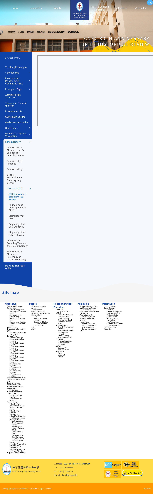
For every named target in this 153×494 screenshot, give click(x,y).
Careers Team (63, 332)
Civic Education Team (66, 315)
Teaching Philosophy (16, 67)
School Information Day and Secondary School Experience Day (88, 308)
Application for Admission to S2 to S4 (89, 312)
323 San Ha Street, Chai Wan (77, 463)
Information (140, 8)
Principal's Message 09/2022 (17, 358)
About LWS (36, 8)
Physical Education (65, 341)
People (57, 8)
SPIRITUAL (60, 309)
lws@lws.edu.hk (69, 475)
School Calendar (110, 306)
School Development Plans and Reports (114, 312)
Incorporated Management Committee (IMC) (14, 81)
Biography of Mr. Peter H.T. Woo (17, 233)
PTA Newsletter (88, 327)
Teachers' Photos (40, 324)
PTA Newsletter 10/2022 (15, 372)
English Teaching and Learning (65, 328)
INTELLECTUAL (61, 325)
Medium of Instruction (17, 122)
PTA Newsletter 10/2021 (15, 375)
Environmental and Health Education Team (65, 322)
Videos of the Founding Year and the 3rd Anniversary (17, 243)
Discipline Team (63, 316)
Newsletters (84, 322)
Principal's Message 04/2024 (17, 351)
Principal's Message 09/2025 (17, 340)
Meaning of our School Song (18, 312)
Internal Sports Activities (63, 343)
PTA (32, 327)
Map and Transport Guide (15, 267)
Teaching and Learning (66, 330)
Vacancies (107, 329)
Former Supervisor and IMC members (18, 333)
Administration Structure (13, 96)
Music (60, 353)
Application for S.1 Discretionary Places (87, 316)
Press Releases (109, 308)
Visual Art (61, 355)
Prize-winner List (14, 111)
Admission (121, 8)
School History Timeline (14, 162)
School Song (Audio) (17, 310)
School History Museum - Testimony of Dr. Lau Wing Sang (16, 255)
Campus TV (62, 348)
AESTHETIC (60, 351)
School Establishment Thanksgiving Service (14, 178)
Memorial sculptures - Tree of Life (16, 135)
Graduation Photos (41, 322)
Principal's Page (13, 89)
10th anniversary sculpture (16, 396)
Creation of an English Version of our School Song (18, 324)
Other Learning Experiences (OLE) (64, 336)
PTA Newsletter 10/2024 (15, 365)
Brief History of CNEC (16, 217)
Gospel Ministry (63, 311)
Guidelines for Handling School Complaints (112, 318)
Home (15, 8)
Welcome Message (16, 337)
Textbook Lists (112, 315)
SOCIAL (58, 346)
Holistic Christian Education (100, 8)
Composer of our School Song (16, 316)
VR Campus (14, 390)
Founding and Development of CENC (17, 207)
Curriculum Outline (15, 116)
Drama (60, 356)
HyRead (61, 334)
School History (13, 141)
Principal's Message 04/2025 (17, 344)
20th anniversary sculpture (16, 399)
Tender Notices (110, 327)
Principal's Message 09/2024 (17, 347)
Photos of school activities (40, 319)
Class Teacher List (38, 311)
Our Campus (11, 127)
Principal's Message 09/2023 (17, 354)
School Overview (88, 324)
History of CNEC (15, 188)
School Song (12, 72)
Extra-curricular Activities (40, 313)
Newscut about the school (38, 307)
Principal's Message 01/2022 (17, 361)
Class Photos (39, 325)
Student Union (63, 349)
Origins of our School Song (17, 319)
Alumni (33, 329)
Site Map (5, 488)
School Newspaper (89, 329)
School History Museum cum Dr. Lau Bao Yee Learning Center (16, 151)
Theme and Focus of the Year (16, 104)
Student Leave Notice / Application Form (115, 325)
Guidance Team (63, 318)
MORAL (58, 313)
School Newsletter (89, 325)
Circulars (110, 310)
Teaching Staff (36, 310)
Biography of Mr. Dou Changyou (17, 225)
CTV (35, 317)
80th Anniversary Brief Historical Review (18, 196)
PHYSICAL (59, 339)
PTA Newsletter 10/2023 (15, 368)
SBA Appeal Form (113, 322)
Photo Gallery (36, 315)
